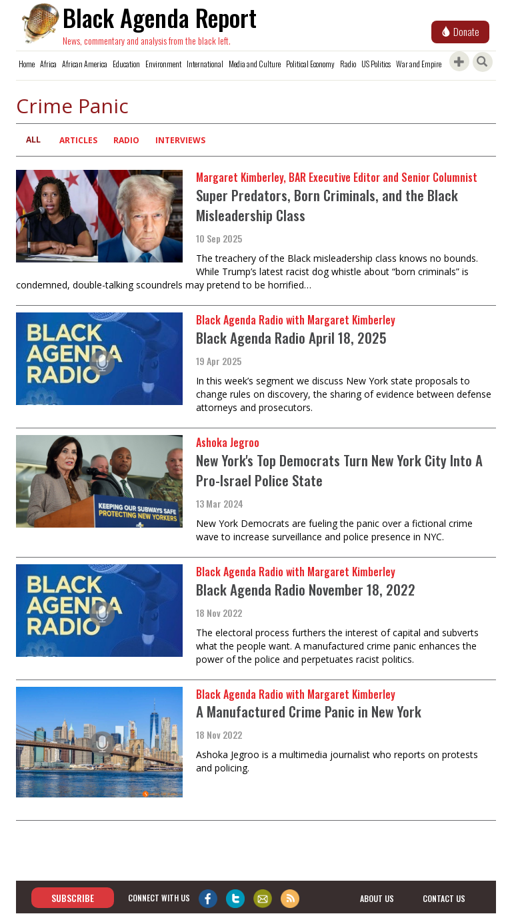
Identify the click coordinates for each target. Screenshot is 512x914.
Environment (163, 63)
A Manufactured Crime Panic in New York (308, 711)
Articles (78, 140)
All (33, 139)
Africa (48, 63)
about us (377, 898)
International (205, 63)
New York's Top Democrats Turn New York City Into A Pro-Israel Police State (339, 470)
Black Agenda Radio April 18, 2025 (291, 337)
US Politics (376, 63)
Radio (348, 63)
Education (126, 63)
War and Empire (418, 63)
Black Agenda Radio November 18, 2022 (305, 589)
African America (84, 63)
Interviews (180, 140)
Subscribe (72, 898)
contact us (444, 898)
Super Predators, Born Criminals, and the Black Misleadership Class (327, 205)
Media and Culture (255, 63)
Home (27, 63)
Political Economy (310, 63)
